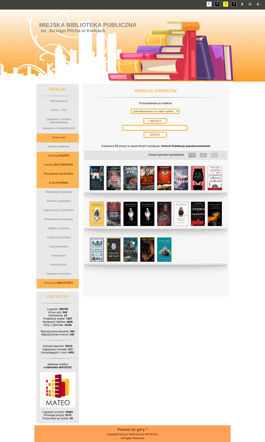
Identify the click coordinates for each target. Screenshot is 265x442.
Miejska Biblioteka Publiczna (88, 25)
